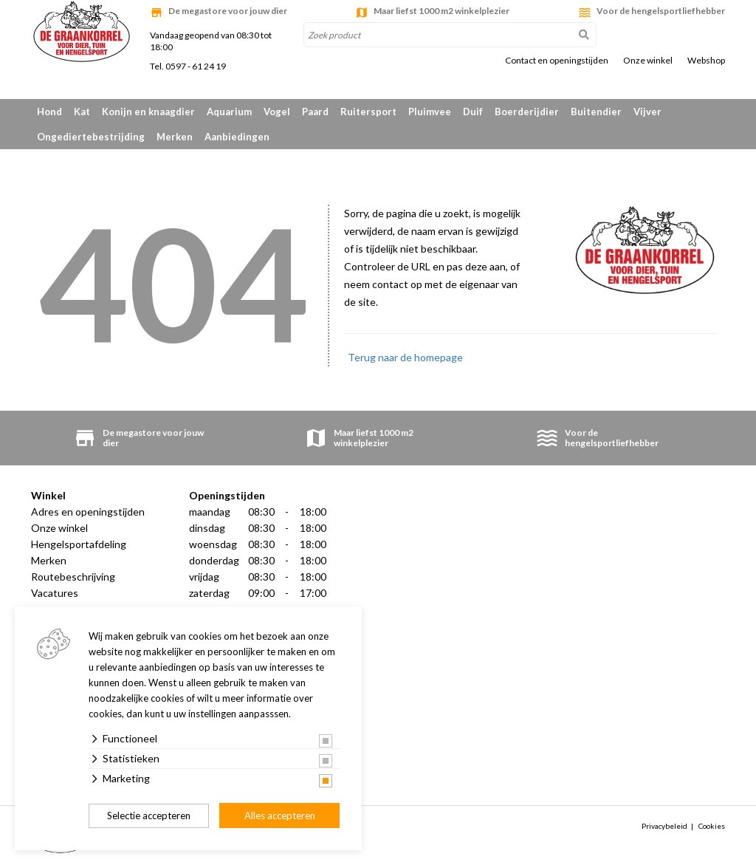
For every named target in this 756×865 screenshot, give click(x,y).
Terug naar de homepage (405, 357)
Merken (175, 137)
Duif (473, 111)
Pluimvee (429, 111)
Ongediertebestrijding (91, 137)
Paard (315, 111)
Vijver (647, 111)
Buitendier (596, 111)
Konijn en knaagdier (148, 111)
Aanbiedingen (237, 137)
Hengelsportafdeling (78, 544)
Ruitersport (368, 111)
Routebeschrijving (73, 576)
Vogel (277, 111)
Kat (82, 111)
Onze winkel (648, 60)
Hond (49, 111)
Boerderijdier (527, 111)
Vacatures (54, 593)
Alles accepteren (279, 815)
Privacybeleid (664, 825)
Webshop (706, 60)
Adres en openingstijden (88, 511)
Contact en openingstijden (556, 60)
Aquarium (229, 111)
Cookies (711, 825)
